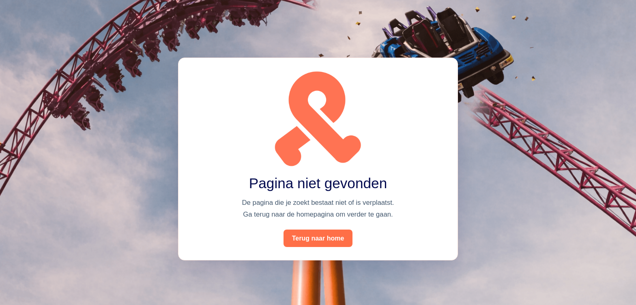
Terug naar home (318, 238)
